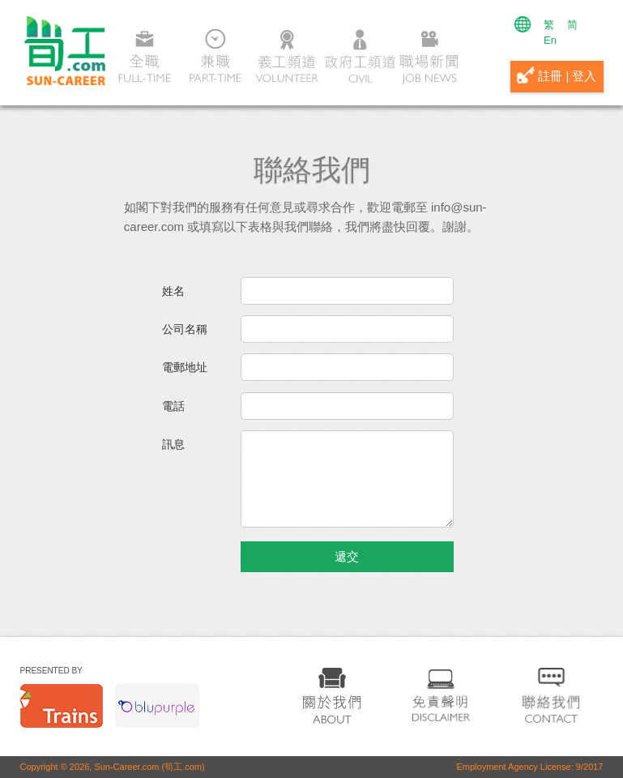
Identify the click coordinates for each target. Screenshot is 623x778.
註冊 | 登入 (556, 74)
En (550, 40)
